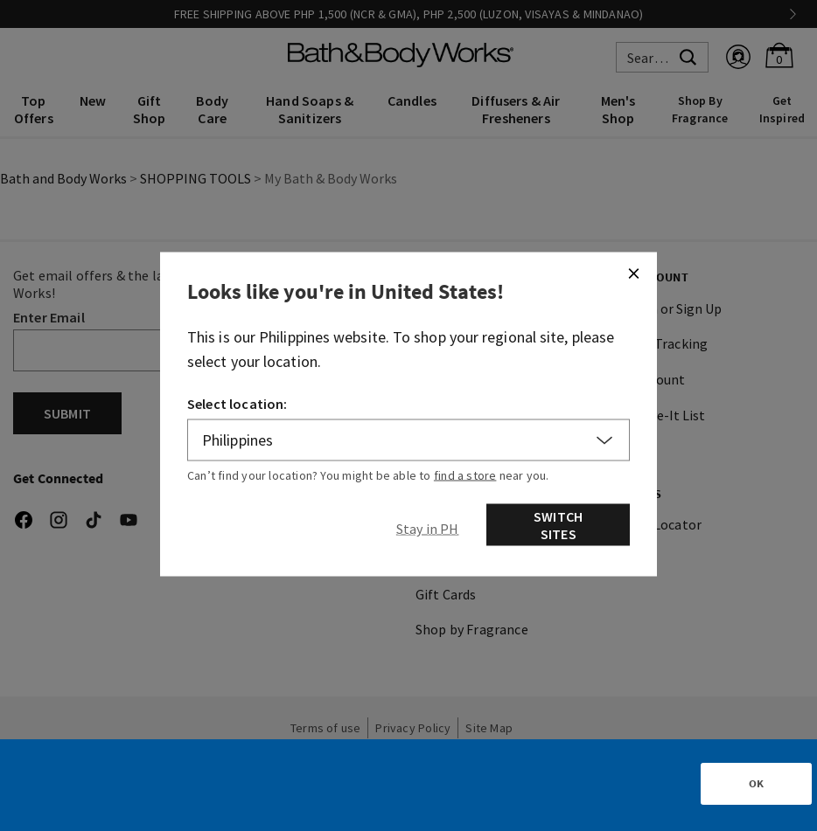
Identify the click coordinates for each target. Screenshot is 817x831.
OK (756, 783)
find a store (465, 475)
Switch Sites (558, 525)
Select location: (237, 403)
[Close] (633, 273)
